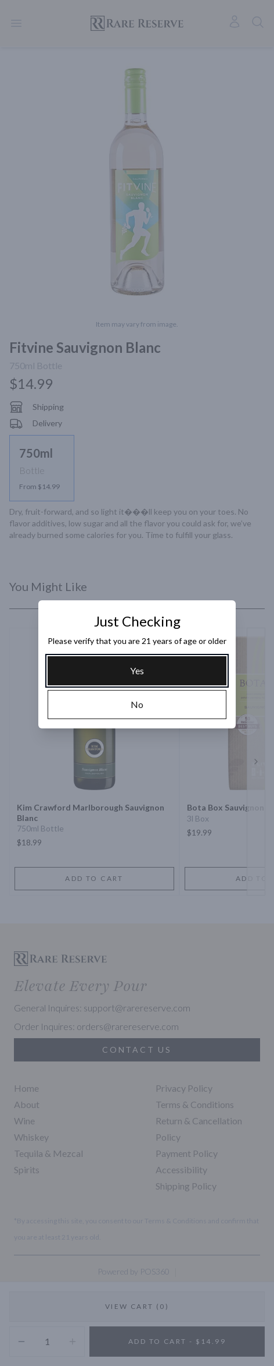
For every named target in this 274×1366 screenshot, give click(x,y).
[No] (137, 704)
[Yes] (137, 670)
